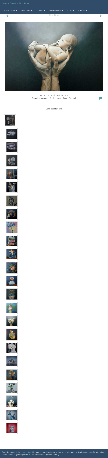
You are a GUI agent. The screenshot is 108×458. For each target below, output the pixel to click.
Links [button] (70, 10)
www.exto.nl (27, 452)
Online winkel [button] (56, 10)
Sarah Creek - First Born (16, 3)
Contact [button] (82, 10)
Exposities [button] (26, 10)
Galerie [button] (41, 10)
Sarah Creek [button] (10, 10)
